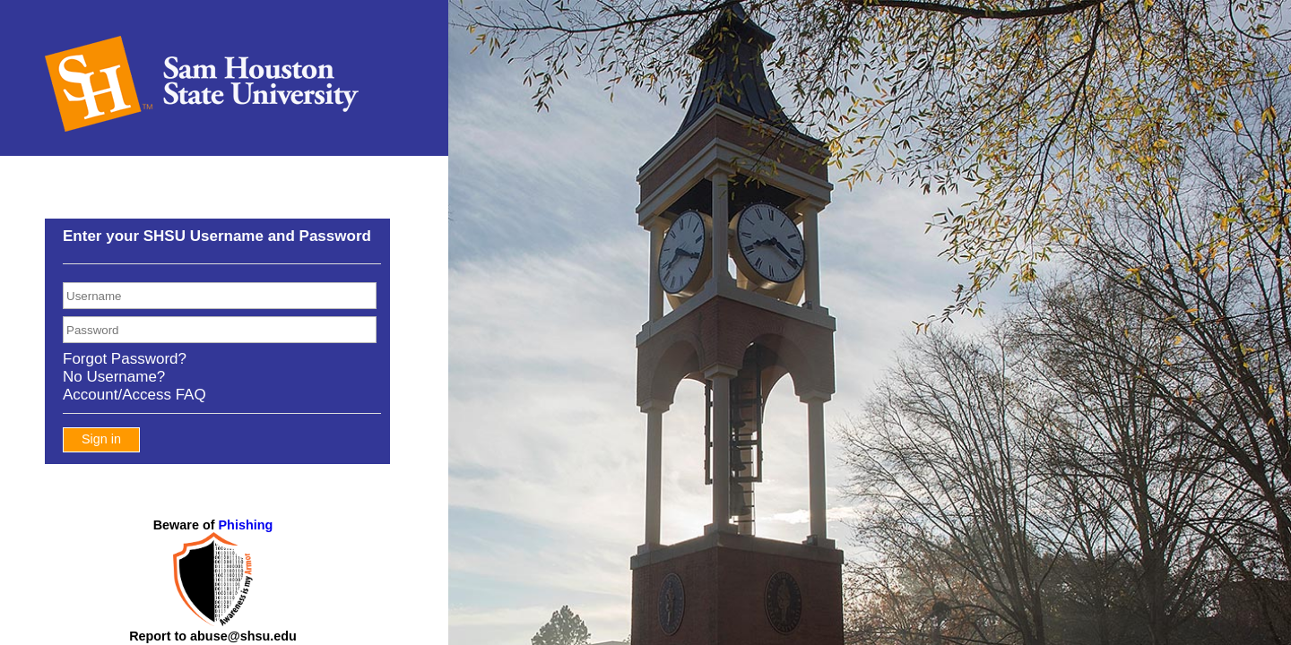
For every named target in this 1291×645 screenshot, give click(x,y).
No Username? (114, 376)
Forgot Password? (124, 358)
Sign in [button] (101, 439)
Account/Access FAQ (134, 394)
